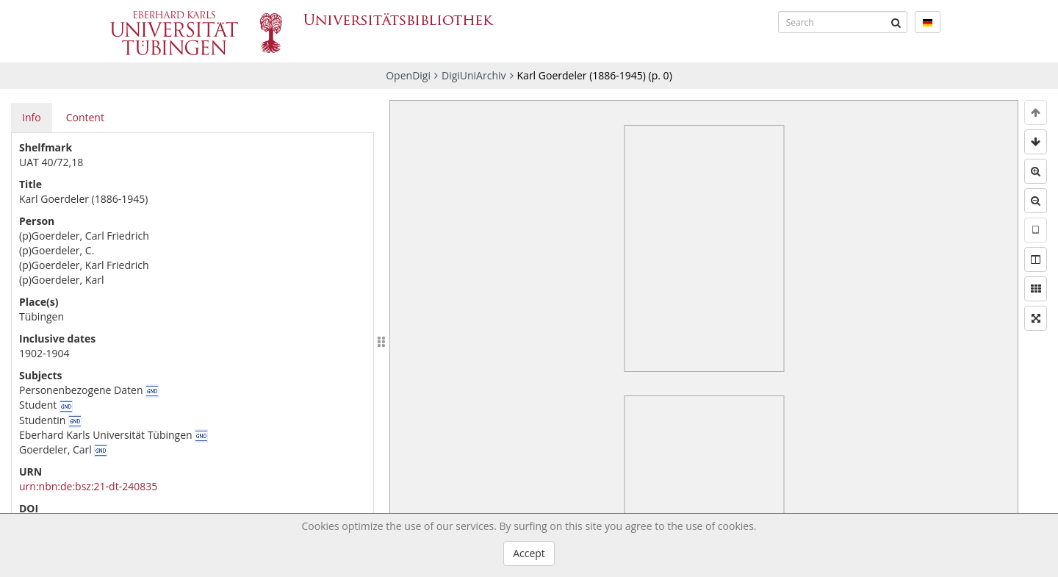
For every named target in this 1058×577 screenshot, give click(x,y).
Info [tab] (31, 117)
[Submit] (896, 22)
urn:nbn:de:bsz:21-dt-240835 (88, 486)
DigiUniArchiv (474, 75)
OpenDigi (408, 75)
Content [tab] (85, 117)
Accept (529, 553)
